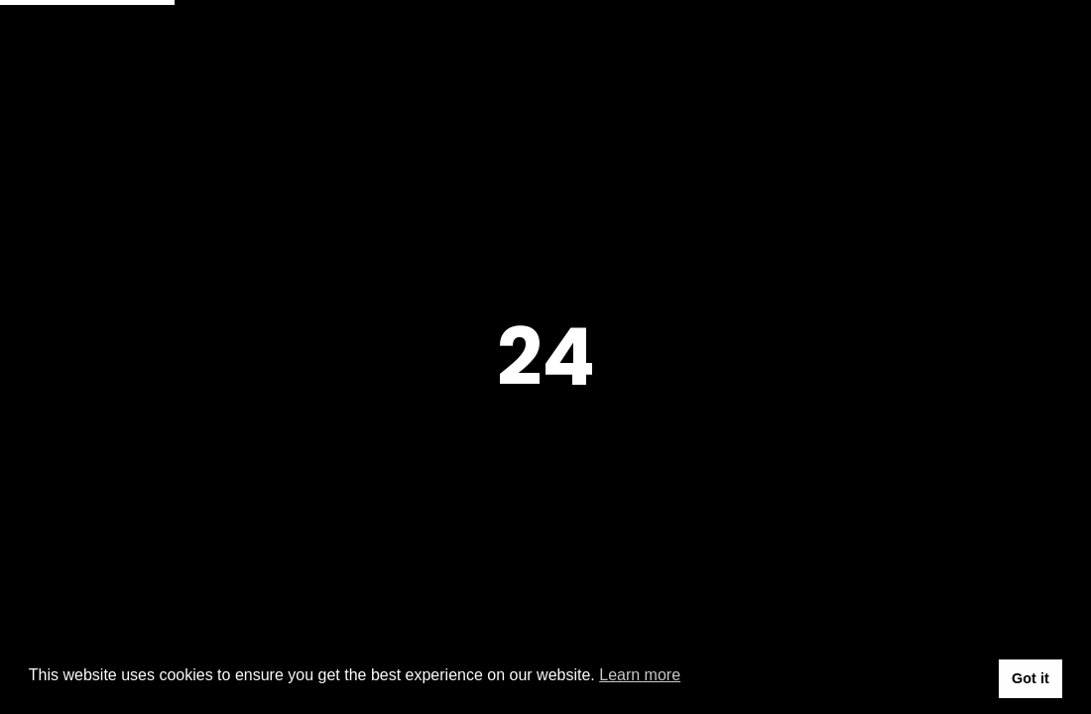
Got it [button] (1030, 678)
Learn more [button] (639, 674)
